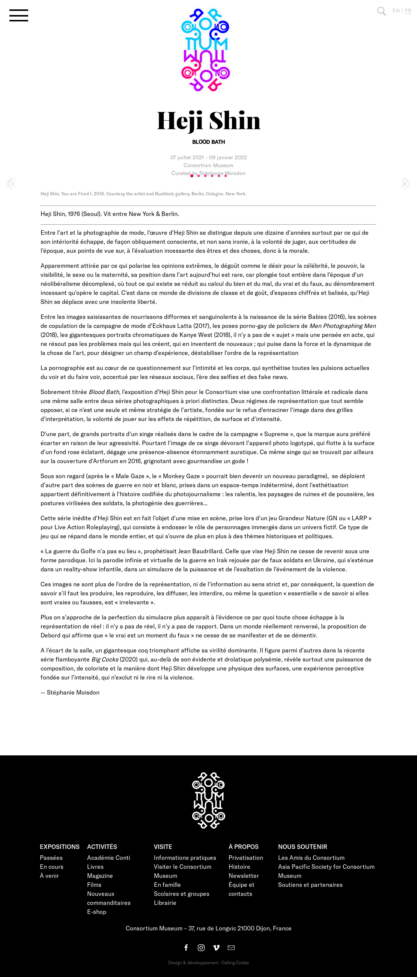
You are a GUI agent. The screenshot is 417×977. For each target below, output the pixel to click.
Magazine (100, 875)
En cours (51, 866)
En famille (167, 884)
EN (396, 10)
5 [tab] (219, 176)
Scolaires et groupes (181, 893)
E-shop (96, 911)
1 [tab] (191, 175)
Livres (95, 866)
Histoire (239, 866)
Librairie (165, 902)
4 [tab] (212, 176)
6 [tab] (225, 176)
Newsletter (244, 875)
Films (94, 884)
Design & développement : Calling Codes (208, 962)
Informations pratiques (185, 857)
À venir (49, 875)
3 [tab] (205, 176)
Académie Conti (108, 857)
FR (408, 10)
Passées (51, 857)
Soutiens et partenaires (310, 884)
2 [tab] (198, 176)
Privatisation (246, 857)
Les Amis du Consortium (311, 857)
